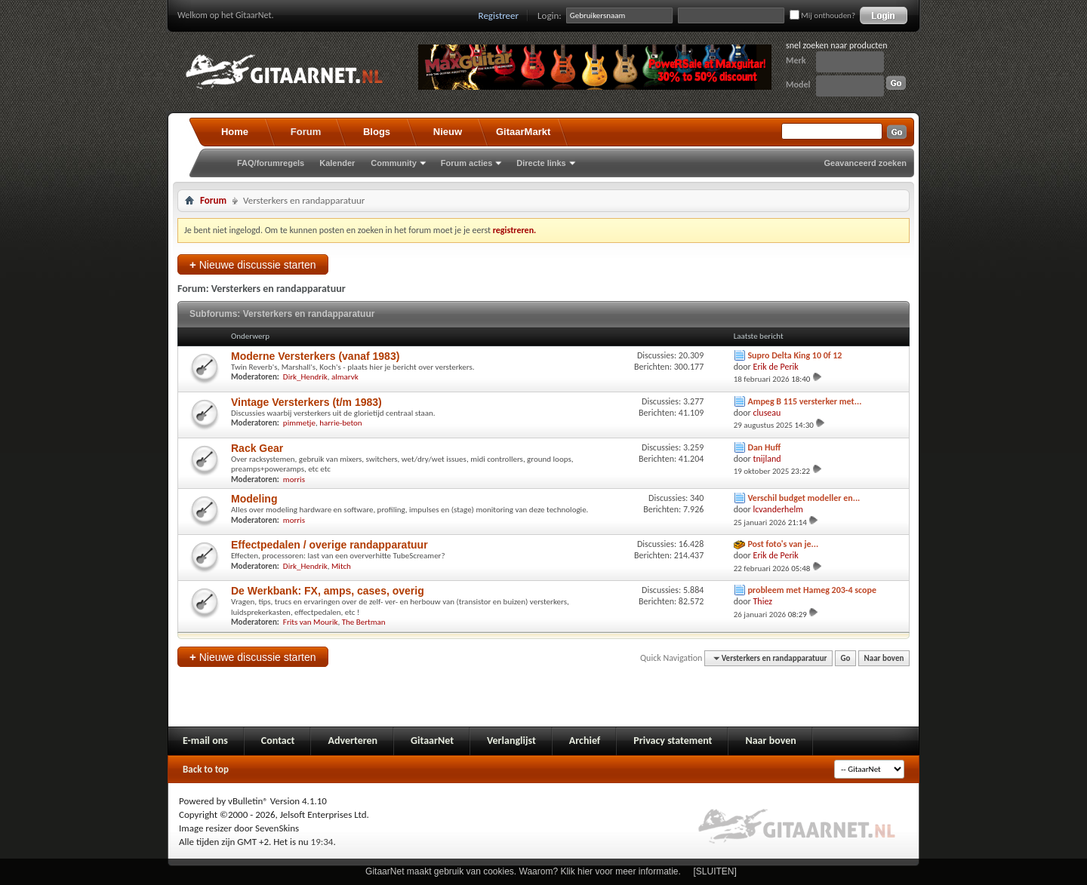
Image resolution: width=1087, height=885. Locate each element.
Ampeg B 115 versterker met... (804, 401)
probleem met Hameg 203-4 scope (811, 590)
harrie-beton (340, 423)
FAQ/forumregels (270, 162)
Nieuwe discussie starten (252, 264)
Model (798, 84)
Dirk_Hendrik (305, 377)
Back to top (206, 769)
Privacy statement (672, 740)
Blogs (376, 131)
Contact (278, 740)
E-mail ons (205, 740)
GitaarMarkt (523, 131)
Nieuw (447, 131)
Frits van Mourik (310, 622)
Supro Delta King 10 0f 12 (794, 355)
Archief (584, 740)
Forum (306, 131)
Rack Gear (257, 448)
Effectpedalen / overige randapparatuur (329, 545)
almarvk (345, 377)
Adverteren (352, 740)
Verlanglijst (511, 740)
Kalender (337, 162)
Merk (796, 60)
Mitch (341, 566)
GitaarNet (432, 740)
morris (294, 479)
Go (846, 658)
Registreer (499, 15)
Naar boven (884, 658)
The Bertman (364, 622)
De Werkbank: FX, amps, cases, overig (327, 591)
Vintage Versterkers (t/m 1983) (306, 402)
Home (234, 131)
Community (394, 162)
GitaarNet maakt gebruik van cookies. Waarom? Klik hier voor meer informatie (521, 871)
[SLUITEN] (715, 871)
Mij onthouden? (822, 15)
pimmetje (299, 423)
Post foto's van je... (782, 544)
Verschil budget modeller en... (803, 498)
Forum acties (466, 162)
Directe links (540, 162)
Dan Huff (764, 447)
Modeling (254, 499)
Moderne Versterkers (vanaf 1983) (315, 356)
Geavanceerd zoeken (865, 162)
